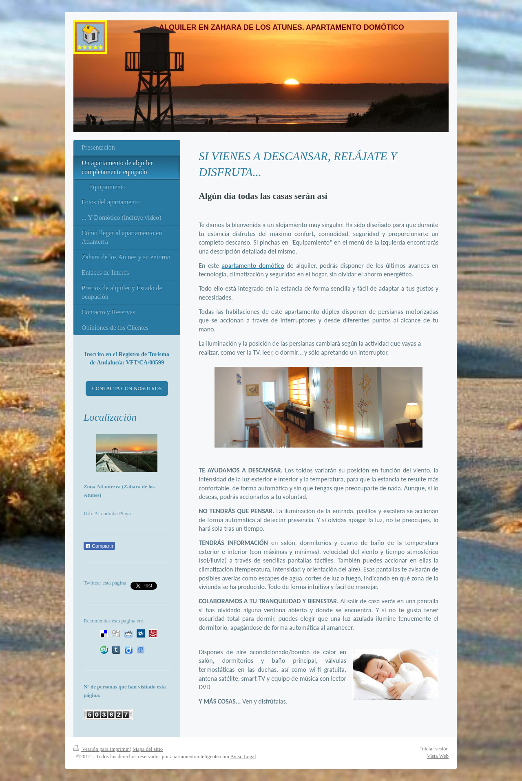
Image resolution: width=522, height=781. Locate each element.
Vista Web (438, 756)
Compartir (99, 546)
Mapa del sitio (148, 749)
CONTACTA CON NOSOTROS (127, 388)
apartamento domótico (252, 265)
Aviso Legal (243, 756)
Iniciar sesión (434, 749)
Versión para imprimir (101, 749)
